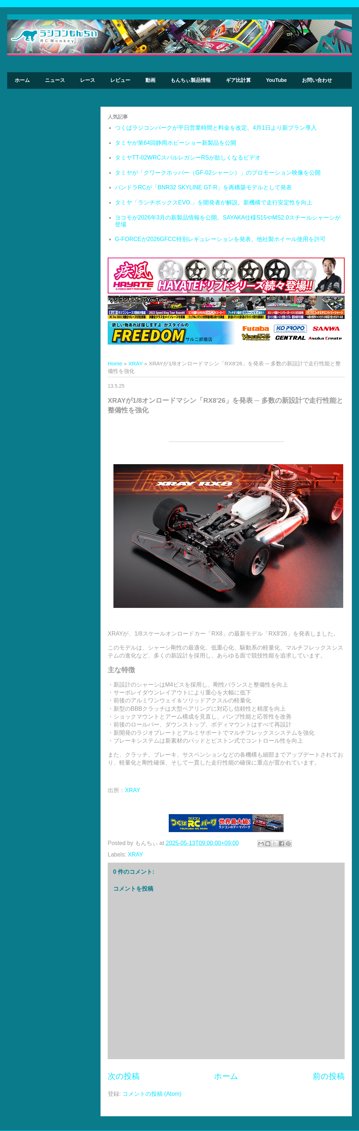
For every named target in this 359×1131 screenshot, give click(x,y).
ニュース (55, 80)
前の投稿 (329, 1076)
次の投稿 (124, 1076)
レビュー (120, 80)
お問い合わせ (317, 80)
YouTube (276, 80)
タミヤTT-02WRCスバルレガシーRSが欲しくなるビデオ (188, 157)
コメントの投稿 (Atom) (151, 1094)
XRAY (135, 363)
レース (87, 80)
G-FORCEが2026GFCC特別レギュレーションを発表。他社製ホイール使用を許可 (220, 239)
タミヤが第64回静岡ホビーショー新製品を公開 (175, 143)
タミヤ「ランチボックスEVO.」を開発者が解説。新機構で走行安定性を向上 (213, 202)
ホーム (22, 80)
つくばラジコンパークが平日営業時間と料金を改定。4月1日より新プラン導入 (216, 128)
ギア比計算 (238, 80)
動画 (150, 80)
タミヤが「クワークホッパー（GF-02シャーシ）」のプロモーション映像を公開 (218, 173)
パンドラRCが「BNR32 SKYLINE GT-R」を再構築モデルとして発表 (203, 187)
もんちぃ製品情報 (191, 80)
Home (115, 363)
